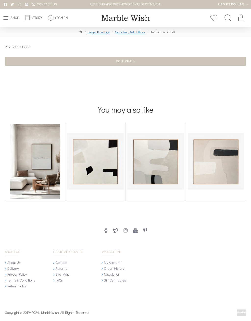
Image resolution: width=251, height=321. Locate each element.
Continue (124, 61)
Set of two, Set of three (130, 32)
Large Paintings (99, 32)
